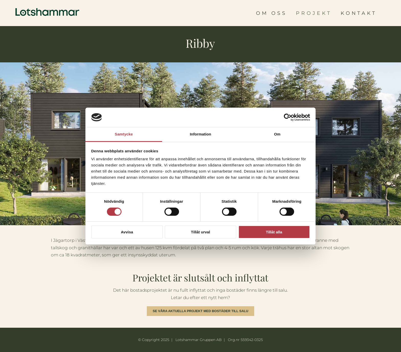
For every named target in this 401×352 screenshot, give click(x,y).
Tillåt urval (200, 232)
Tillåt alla (274, 232)
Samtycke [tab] (124, 134)
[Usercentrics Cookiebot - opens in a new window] (287, 117)
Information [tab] (200, 134)
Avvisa (127, 232)
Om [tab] (277, 134)
